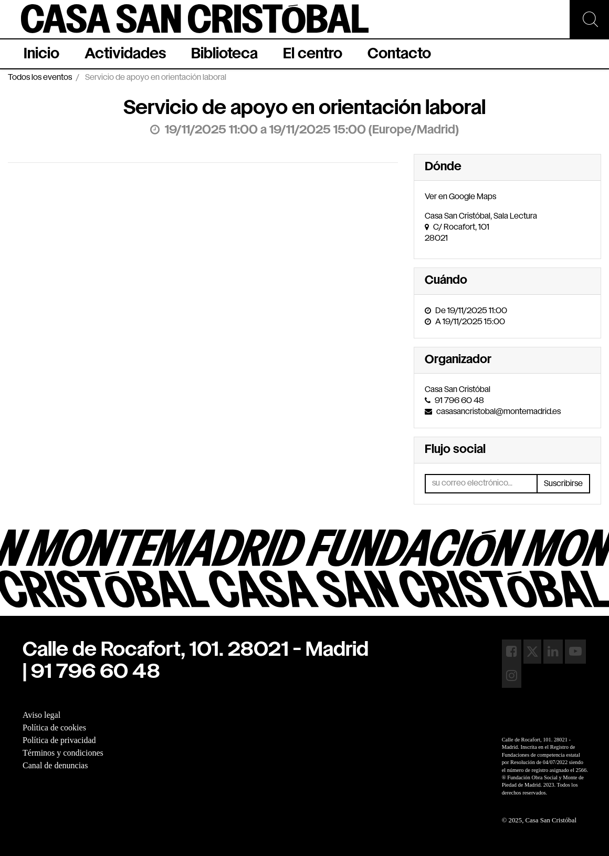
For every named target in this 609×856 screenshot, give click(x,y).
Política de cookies (54, 727)
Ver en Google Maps (460, 196)
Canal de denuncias (55, 765)
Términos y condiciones (63, 752)
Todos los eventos (40, 77)
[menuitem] (41, 53)
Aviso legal (41, 714)
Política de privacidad (59, 740)
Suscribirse (563, 483)
